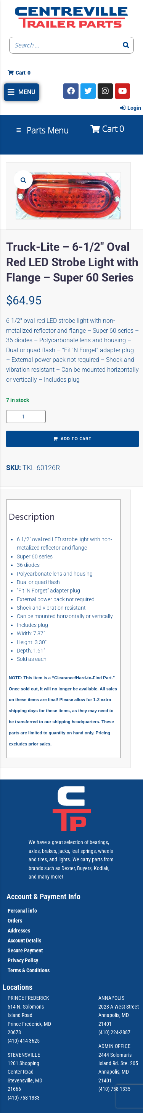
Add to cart (76, 439)
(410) (103, 1089)
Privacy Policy (23, 960)
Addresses (19, 930)
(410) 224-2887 (114, 1032)
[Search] (125, 45)
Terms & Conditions (29, 970)
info (32, 911)
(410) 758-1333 (24, 1098)
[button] (21, 92)
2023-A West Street (118, 1007)
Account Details (24, 940)
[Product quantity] (26, 416)
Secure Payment (25, 950)
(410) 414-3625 (24, 1041)
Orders (15, 921)
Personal (17, 911)
